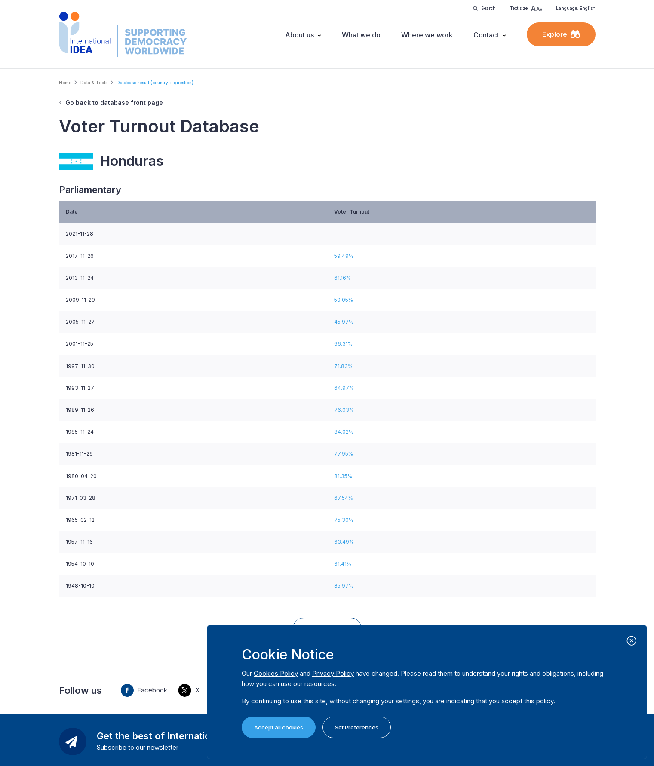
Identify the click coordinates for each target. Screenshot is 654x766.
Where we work (427, 35)
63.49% (344, 542)
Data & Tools (93, 82)
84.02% (343, 432)
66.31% (343, 343)
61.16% (342, 278)
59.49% (343, 256)
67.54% (343, 498)
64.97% (344, 388)
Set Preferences (356, 727)
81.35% (343, 476)
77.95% (343, 453)
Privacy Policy (333, 673)
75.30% (343, 520)
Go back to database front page (114, 102)
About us (299, 35)
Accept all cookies (278, 727)
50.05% (343, 300)
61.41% (342, 564)
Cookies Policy (276, 673)
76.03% (344, 410)
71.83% (343, 366)
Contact (486, 35)
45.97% (343, 322)
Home (65, 82)
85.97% (343, 585)
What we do (361, 35)
